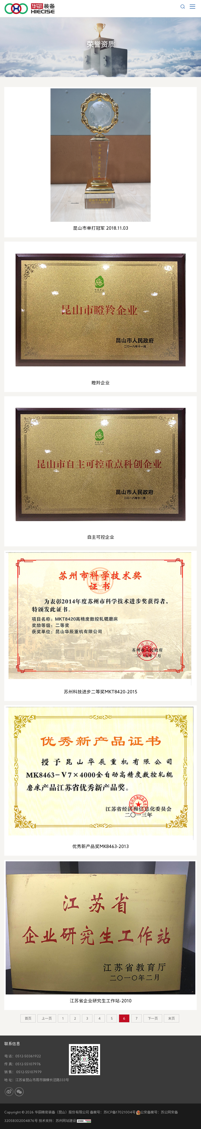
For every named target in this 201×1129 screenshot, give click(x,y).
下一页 (153, 1018)
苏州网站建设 (66, 1120)
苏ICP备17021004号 (119, 1112)
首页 (28, 1018)
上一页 (47, 1018)
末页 (171, 1018)
